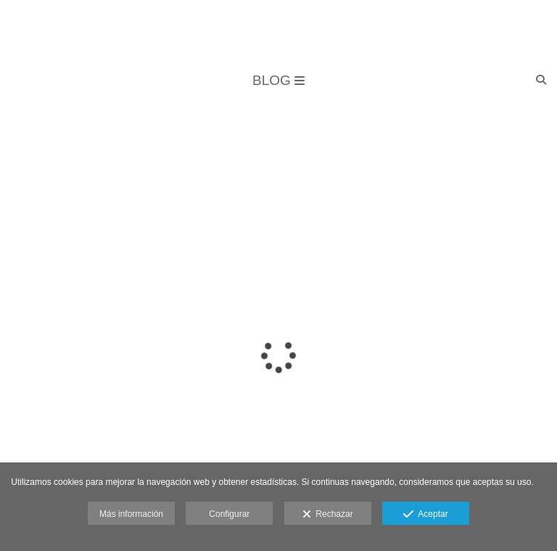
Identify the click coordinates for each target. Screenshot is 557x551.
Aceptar (425, 515)
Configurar (229, 514)
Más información (131, 514)
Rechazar (327, 515)
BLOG (278, 80)
